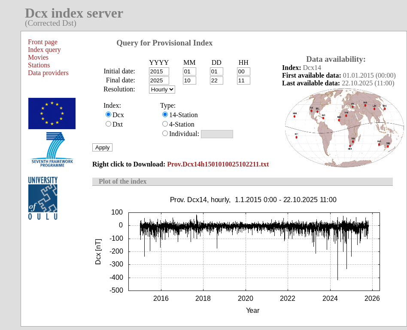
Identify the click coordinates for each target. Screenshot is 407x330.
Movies (38, 57)
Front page (43, 41)
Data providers (48, 72)
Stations (39, 65)
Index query (44, 49)
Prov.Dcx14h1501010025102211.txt (218, 164)
